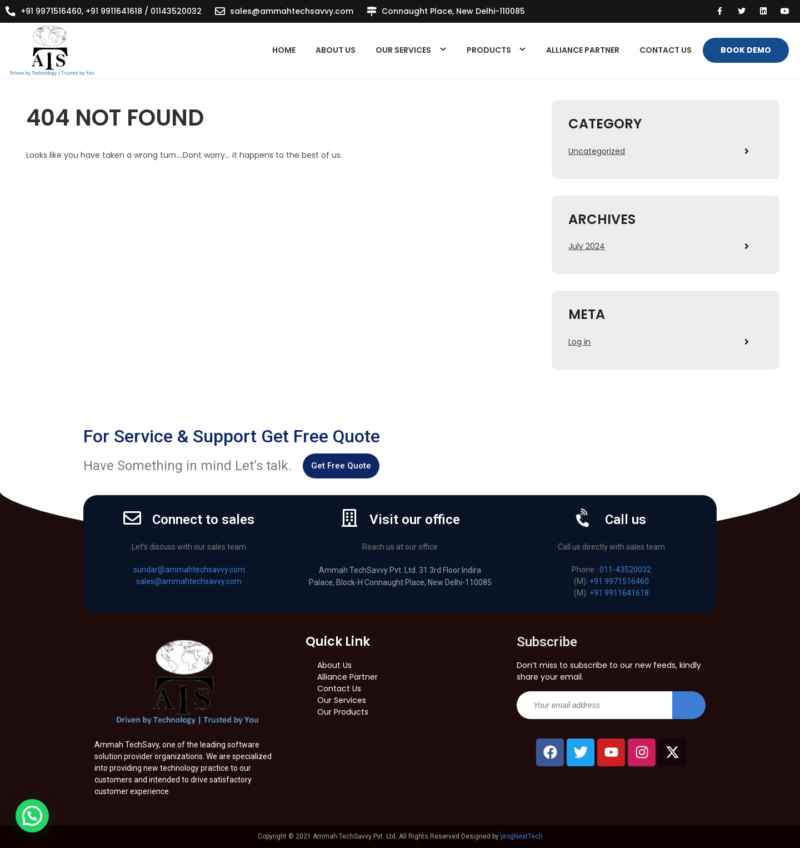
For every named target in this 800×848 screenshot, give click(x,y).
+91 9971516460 (619, 581)
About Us (336, 50)
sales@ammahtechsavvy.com (291, 11)
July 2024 (586, 246)
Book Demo (746, 50)
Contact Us (665, 50)
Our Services (403, 50)
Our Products (342, 711)
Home (284, 50)
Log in (579, 341)
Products (489, 50)
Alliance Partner (582, 50)
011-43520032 (625, 569)
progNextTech (522, 836)
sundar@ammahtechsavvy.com (189, 569)
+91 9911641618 (619, 592)
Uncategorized (596, 151)
